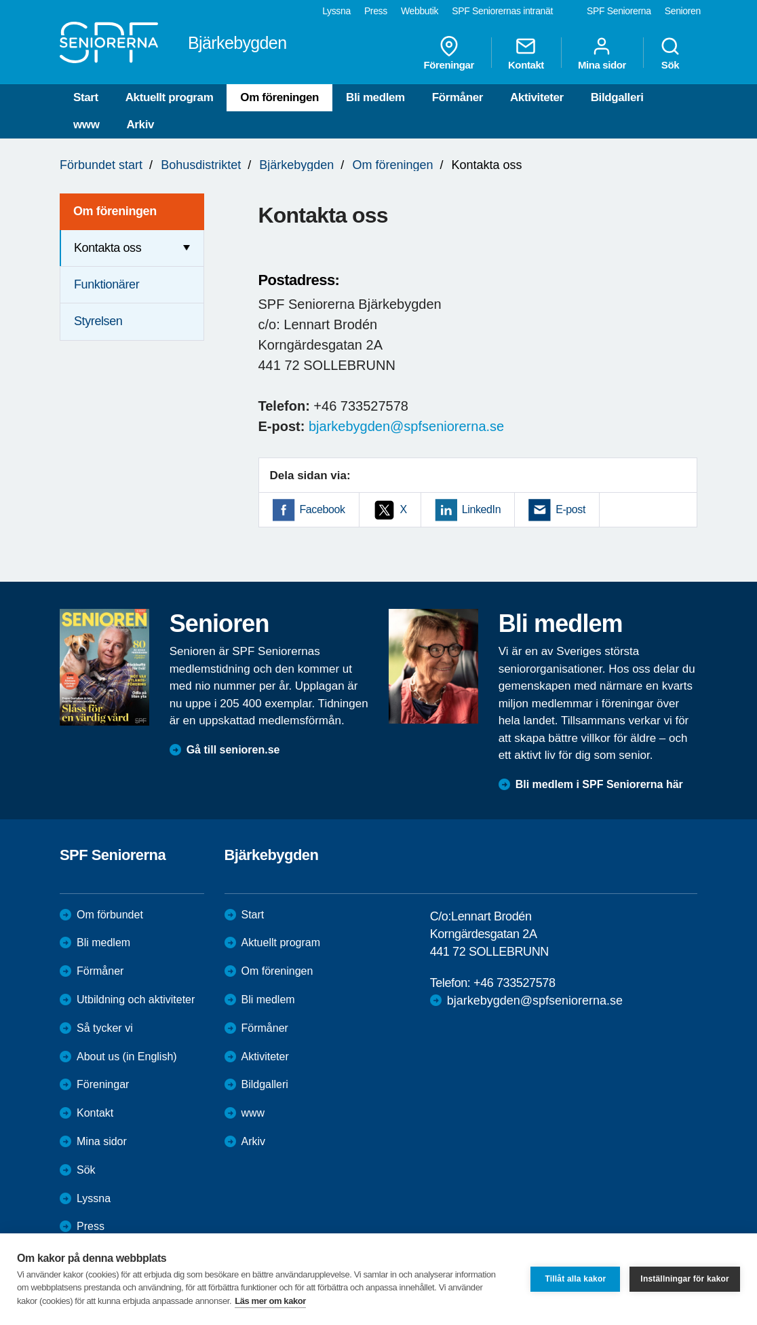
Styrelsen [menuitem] (98, 321)
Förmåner (457, 97)
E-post (570, 509)
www (86, 124)
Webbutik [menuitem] (419, 10)
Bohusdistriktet (201, 165)
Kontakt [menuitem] (526, 53)
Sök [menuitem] (670, 53)
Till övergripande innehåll (0, 0)
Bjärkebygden (296, 165)
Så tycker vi (105, 1028)
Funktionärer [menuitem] (106, 284)
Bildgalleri (617, 97)
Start (85, 97)
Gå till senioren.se (233, 749)
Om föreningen (279, 97)
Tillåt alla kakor (575, 1279)
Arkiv (140, 124)
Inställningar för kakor (684, 1279)
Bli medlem (375, 97)
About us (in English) (127, 1056)
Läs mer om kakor (270, 1301)
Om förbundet (110, 914)
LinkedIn (481, 509)
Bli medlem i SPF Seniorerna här (599, 784)
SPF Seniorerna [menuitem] (619, 10)
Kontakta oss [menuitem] (107, 248)
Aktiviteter (537, 97)
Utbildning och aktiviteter (136, 999)
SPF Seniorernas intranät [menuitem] (502, 10)
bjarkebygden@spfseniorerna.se (406, 426)
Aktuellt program (169, 97)
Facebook (322, 509)
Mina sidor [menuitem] (602, 53)
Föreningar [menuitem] (449, 53)
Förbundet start (101, 165)
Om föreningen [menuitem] (115, 211)
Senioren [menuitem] (683, 10)
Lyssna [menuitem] (336, 10)
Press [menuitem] (375, 10)
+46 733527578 (514, 983)
